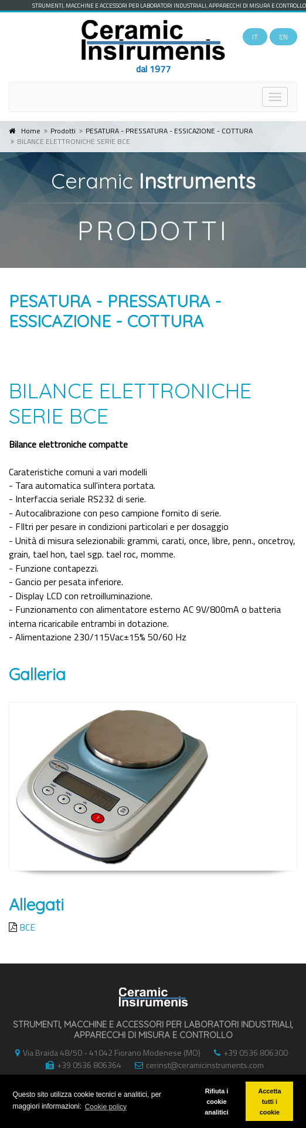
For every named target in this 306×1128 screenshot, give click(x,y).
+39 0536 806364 (80, 1065)
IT (255, 36)
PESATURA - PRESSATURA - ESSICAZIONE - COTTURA (169, 130)
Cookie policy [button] (106, 1107)
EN (283, 36)
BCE (27, 927)
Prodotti (63, 130)
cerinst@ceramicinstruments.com (196, 1065)
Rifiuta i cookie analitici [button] (216, 1101)
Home (30, 130)
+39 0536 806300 (248, 1052)
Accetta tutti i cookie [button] (269, 1101)
